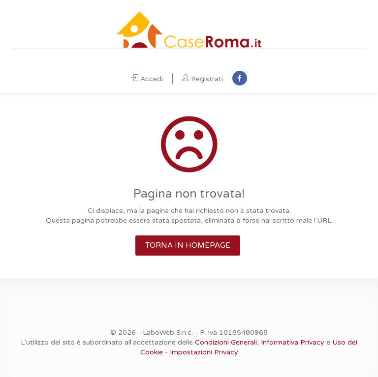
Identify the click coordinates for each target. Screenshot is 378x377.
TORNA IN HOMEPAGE (187, 245)
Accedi (147, 79)
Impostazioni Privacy (204, 352)
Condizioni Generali (226, 342)
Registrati (202, 79)
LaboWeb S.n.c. (168, 332)
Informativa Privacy (292, 342)
